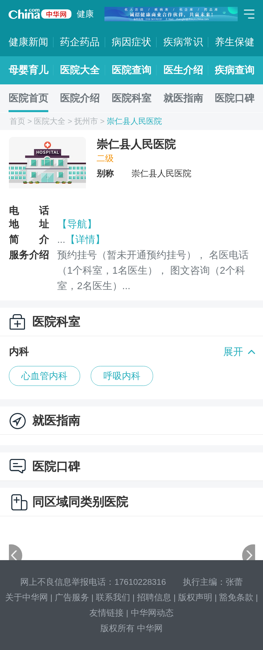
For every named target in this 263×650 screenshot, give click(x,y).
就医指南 (183, 98)
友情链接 (106, 612)
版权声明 (195, 597)
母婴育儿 (28, 69)
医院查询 (131, 69)
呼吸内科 (121, 376)
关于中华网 (26, 597)
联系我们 (113, 597)
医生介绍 (183, 69)
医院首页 (28, 98)
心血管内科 (44, 376)
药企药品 (80, 41)
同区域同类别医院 (80, 501)
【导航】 (77, 223)
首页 (17, 121)
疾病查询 (234, 69)
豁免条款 (236, 597)
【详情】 (85, 239)
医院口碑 (234, 98)
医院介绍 (80, 98)
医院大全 (80, 69)
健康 (85, 14)
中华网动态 (152, 612)
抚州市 (86, 121)
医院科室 (131, 98)
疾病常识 (183, 41)
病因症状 (131, 41)
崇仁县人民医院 (134, 121)
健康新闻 (28, 41)
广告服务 (72, 597)
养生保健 (234, 41)
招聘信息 (154, 597)
